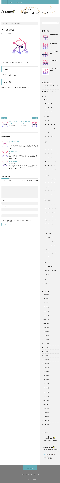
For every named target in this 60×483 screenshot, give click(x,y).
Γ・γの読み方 (13, 151)
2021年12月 (46, 347)
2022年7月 (46, 319)
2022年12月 (46, 298)
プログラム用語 (47, 200)
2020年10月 (46, 404)
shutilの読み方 (47, 85)
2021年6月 (46, 371)
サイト (3, 212)
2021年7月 (46, 367)
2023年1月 (46, 294)
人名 (45, 262)
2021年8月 (46, 363)
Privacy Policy (19, 2)
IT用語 (45, 142)
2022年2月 (46, 339)
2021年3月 (46, 384)
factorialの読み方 (54, 34)
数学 (10, 33)
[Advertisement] (19, 101)
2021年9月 (46, 359)
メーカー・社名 (47, 233)
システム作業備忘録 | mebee (51, 449)
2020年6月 (46, 420)
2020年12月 (46, 396)
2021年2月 (46, 388)
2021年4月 (46, 379)
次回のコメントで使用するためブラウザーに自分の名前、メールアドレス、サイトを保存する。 (18, 221)
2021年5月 (46, 375)
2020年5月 (46, 424)
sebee (34, 479)
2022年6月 (46, 323)
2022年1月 (46, 343)
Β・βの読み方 (13, 161)
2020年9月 (46, 408)
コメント (3, 184)
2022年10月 (46, 307)
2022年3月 (46, 335)
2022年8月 (46, 315)
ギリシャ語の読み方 (15, 141)
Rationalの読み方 (54, 60)
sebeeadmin (55, 85)
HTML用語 (46, 117)
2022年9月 (46, 311)
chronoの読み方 (53, 43)
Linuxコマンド (47, 175)
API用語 (46, 99)
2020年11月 (46, 400)
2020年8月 (46, 412)
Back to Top (30, 468)
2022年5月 (46, 327)
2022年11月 (46, 303)
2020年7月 (46, 416)
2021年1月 (46, 392)
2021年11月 (46, 351)
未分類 (45, 283)
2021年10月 (46, 355)
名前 (3, 200)
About (10, 2)
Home (4, 2)
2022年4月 (46, 331)
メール (3, 206)
